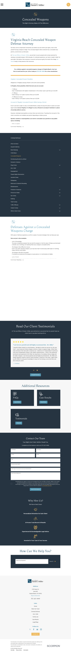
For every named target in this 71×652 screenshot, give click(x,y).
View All (19, 371)
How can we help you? (16, 421)
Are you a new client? (15, 412)
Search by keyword (20, 509)
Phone (12, 402)
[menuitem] (35, 144)
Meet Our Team (35, 557)
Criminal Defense (35, 560)
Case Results (35, 568)
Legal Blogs (35, 570)
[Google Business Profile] (37, 578)
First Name (13, 398)
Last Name (39, 398)
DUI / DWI (35, 562)
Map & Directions (35, 544)
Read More (43, 350)
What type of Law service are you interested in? (21, 417)
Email (38, 402)
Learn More (17, 350)
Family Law (35, 565)
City (12, 407)
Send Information (35, 438)
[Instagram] (41, 578)
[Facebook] (34, 578)
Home (35, 554)
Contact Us (35, 582)
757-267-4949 (35, 547)
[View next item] (37, 318)
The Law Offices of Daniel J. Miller (20, 55)
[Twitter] (30, 578)
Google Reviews (35, 323)
